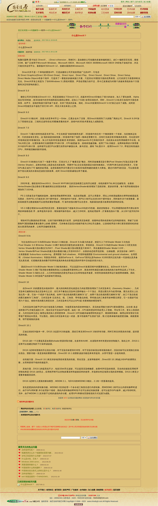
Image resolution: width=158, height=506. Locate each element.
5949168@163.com (100, 498)
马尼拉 (28, 40)
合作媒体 (83, 490)
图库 (122, 2)
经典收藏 (92, 13)
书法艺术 (53, 13)
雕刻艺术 (66, 13)
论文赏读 (105, 9)
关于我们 (41, 490)
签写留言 (58, 490)
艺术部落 (144, 9)
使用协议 (49, 490)
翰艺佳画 (40, 9)
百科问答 (118, 13)
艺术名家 (131, 9)
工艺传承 (105, 13)
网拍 (127, 2)
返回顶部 (116, 490)
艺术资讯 (40, 13)
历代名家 (131, 13)
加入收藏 (147, 2)
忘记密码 (104, 6)
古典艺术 (79, 9)
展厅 (132, 2)
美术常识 (79, 13)
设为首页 (138, 2)
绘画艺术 (53, 9)
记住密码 (138, 6)
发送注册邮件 (127, 6)
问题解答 (34, 30)
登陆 (77, 420)
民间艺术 (66, 9)
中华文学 (118, 9)
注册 (72, 420)
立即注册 (96, 6)
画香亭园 (29, 52)
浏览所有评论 (67, 409)
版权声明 (66, 490)
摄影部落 (144, 13)
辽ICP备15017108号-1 (66, 495)
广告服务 (74, 490)
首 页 (37, 2)
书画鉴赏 (92, 9)
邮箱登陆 (99, 490)
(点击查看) (31, 409)
